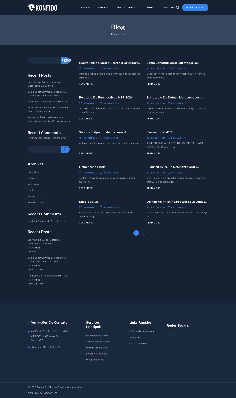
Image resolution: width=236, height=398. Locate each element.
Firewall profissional (97, 335)
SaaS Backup (88, 201)
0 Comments (111, 68)
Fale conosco (195, 7)
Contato (150, 7)
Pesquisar (65, 60)
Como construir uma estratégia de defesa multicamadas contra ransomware (47, 93)
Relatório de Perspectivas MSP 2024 (106, 97)
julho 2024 (33, 172)
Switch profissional (96, 353)
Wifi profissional (95, 359)
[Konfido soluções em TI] (43, 7)
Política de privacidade (142, 331)
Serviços (103, 7)
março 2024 (34, 196)
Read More (86, 84)
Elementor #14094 (92, 167)
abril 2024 (33, 190)
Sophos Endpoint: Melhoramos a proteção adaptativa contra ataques (49, 119)
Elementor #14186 (160, 132)
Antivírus (91, 341)
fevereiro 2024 (36, 202)
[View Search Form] (171, 7)
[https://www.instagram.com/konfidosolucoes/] (177, 334)
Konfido (92, 68)
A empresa (135, 337)
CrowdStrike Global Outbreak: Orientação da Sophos (44, 84)
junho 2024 (34, 178)
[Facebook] (170, 334)
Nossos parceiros (139, 343)
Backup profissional (97, 347)
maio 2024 (34, 184)
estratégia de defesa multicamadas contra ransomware (48, 109)
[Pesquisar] (65, 149)
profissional (102, 341)
